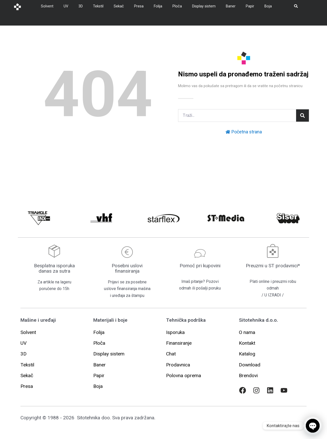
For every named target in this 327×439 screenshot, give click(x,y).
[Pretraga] (302, 115)
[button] (175, 332)
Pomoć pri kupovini (200, 266)
